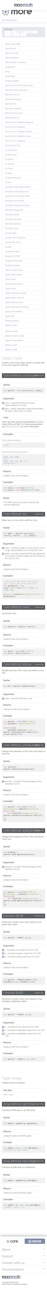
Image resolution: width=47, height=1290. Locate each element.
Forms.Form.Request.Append (19, 122)
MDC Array (8, 1094)
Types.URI (10, 316)
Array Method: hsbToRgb (19, 1161)
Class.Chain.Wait (12, 44)
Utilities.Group (11, 331)
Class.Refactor (12, 57)
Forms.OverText (12, 145)
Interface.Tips (11, 228)
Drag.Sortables (12, 80)
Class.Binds (10, 48)
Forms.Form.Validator (15, 141)
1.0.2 (23, 35)
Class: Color (12, 358)
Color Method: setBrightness (21, 830)
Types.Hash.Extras (14, 284)
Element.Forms (12, 94)
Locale (8, 247)
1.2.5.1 (16, 35)
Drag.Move (10, 67)
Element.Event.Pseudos (16, 90)
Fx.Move (9, 159)
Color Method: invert (16, 607)
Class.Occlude (11, 53)
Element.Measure (13, 99)
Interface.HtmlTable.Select (18, 187)
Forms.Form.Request (15, 127)
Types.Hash (10, 288)
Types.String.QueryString (16, 307)
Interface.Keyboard (14, 210)
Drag (7, 71)
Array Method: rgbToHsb (19, 1104)
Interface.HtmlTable (14, 200)
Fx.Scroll (9, 168)
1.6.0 (8, 32)
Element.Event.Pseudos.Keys (19, 85)
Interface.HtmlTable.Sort (17, 191)
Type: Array (11, 1078)
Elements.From (12, 117)
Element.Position (13, 108)
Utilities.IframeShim (14, 340)
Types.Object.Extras (14, 297)
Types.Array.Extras (14, 270)
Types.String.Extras (14, 302)
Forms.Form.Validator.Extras (18, 131)
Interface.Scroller (13, 219)
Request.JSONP (12, 256)
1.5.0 (27, 32)
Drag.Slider (10, 76)
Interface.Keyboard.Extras (17, 205)
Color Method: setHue (17, 664)
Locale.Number (12, 251)
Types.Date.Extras (13, 274)
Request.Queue (12, 265)
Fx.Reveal (9, 164)
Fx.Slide (8, 173)
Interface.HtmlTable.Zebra (17, 196)
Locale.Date (10, 233)
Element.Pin (10, 104)
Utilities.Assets (12, 320)
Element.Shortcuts (14, 113)
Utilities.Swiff (11, 345)
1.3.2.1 (8, 35)
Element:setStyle (13, 426)
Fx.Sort (8, 182)
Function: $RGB (13, 916)
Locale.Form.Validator (15, 237)
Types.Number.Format (15, 293)
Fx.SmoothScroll (13, 177)
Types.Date (10, 279)
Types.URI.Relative (14, 311)
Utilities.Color (11, 325)
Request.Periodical (14, 260)
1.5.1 (20, 32)
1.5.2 (14, 32)
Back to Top (39, 375)
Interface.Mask (12, 214)
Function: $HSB (13, 992)
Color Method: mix (15, 514)
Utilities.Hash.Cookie (14, 336)
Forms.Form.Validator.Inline (18, 136)
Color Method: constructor (20, 375)
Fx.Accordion (11, 150)
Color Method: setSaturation (21, 745)
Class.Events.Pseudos (15, 62)
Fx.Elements (11, 154)
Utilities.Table (11, 349)
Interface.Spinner (13, 224)
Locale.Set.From (13, 242)
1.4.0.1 (34, 32)
